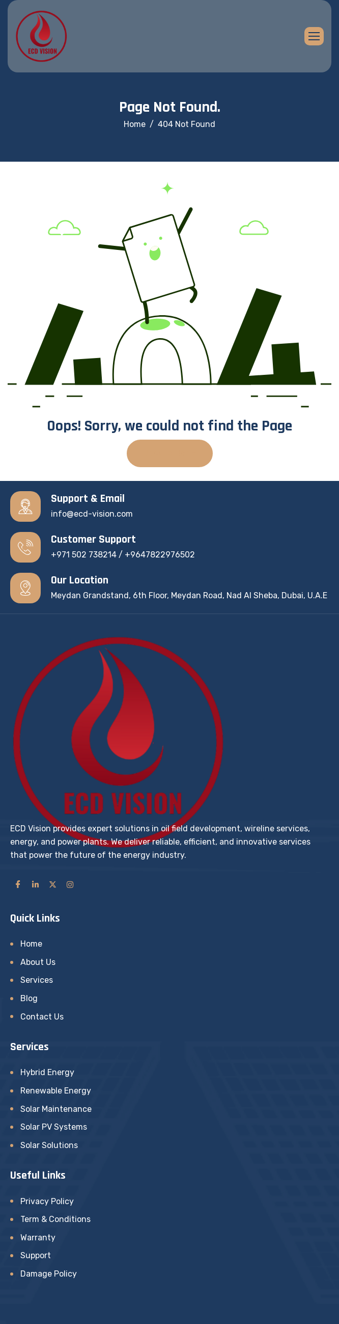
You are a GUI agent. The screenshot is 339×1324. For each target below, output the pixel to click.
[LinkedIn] (35, 884)
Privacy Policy (47, 1201)
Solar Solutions (49, 1145)
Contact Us (42, 1017)
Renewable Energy (55, 1091)
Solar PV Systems (53, 1127)
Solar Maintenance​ (56, 1109)
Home (31, 944)
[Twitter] (52, 884)
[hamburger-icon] (314, 36)
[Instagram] (69, 884)
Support (35, 1255)
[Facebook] (17, 884)
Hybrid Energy (47, 1072)
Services (36, 980)
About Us (37, 962)
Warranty (37, 1237)
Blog (29, 998)
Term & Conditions (55, 1219)
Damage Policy (48, 1274)
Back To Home (169, 453)
